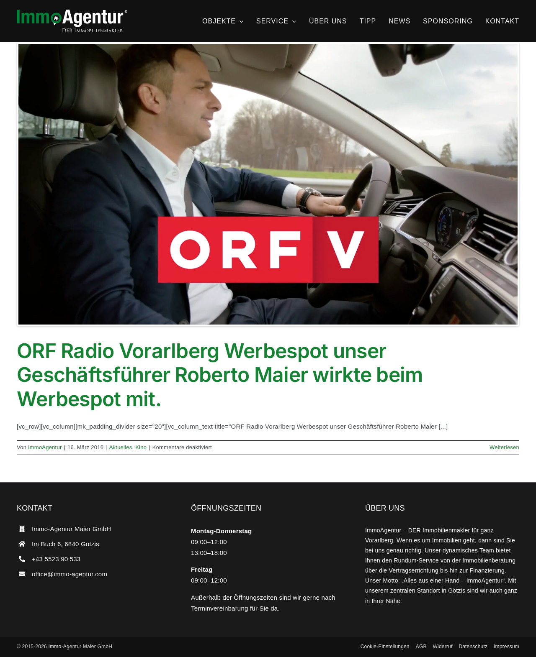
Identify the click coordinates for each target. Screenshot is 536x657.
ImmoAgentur (45, 447)
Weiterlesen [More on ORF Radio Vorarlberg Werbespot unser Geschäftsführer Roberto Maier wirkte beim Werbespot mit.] (504, 447)
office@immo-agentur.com (69, 574)
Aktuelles (120, 447)
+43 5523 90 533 (56, 558)
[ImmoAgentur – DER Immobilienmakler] (72, 12)
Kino (141, 447)
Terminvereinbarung (219, 608)
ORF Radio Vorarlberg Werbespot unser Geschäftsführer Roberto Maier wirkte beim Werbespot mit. (220, 374)
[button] (385, 647)
